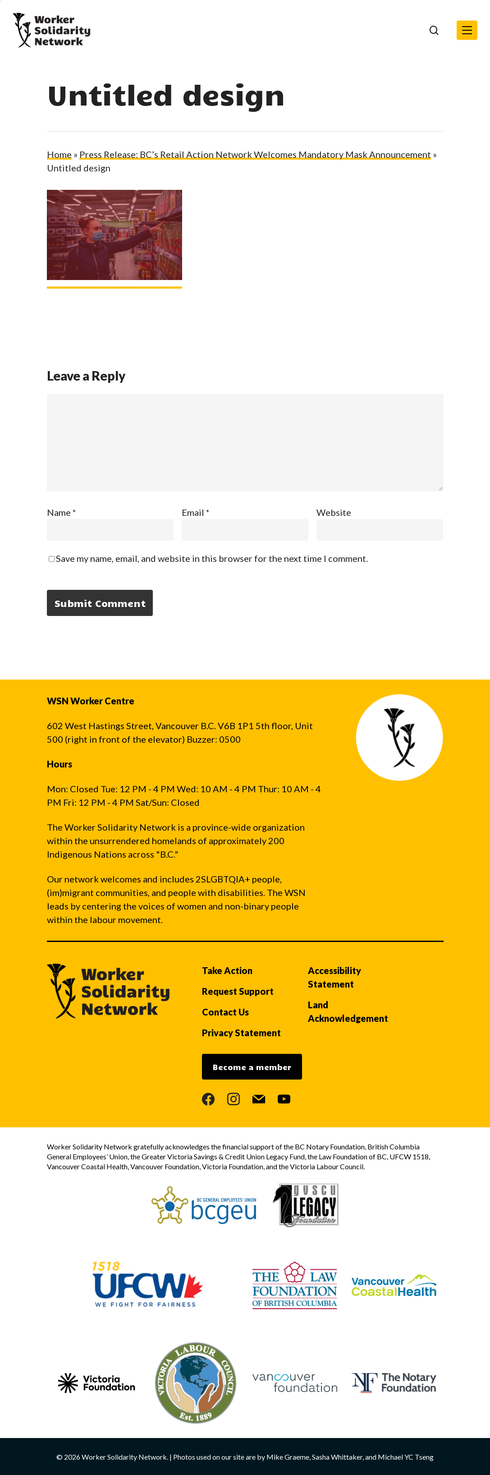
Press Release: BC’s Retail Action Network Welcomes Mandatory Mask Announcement (255, 154)
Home (59, 154)
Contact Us (225, 1011)
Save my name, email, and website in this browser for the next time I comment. (212, 558)
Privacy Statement (241, 1032)
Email (196, 512)
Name (61, 512)
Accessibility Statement (334, 977)
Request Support (238, 991)
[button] (467, 30)
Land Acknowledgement (348, 1011)
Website (333, 512)
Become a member (252, 1066)
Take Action (227, 970)
